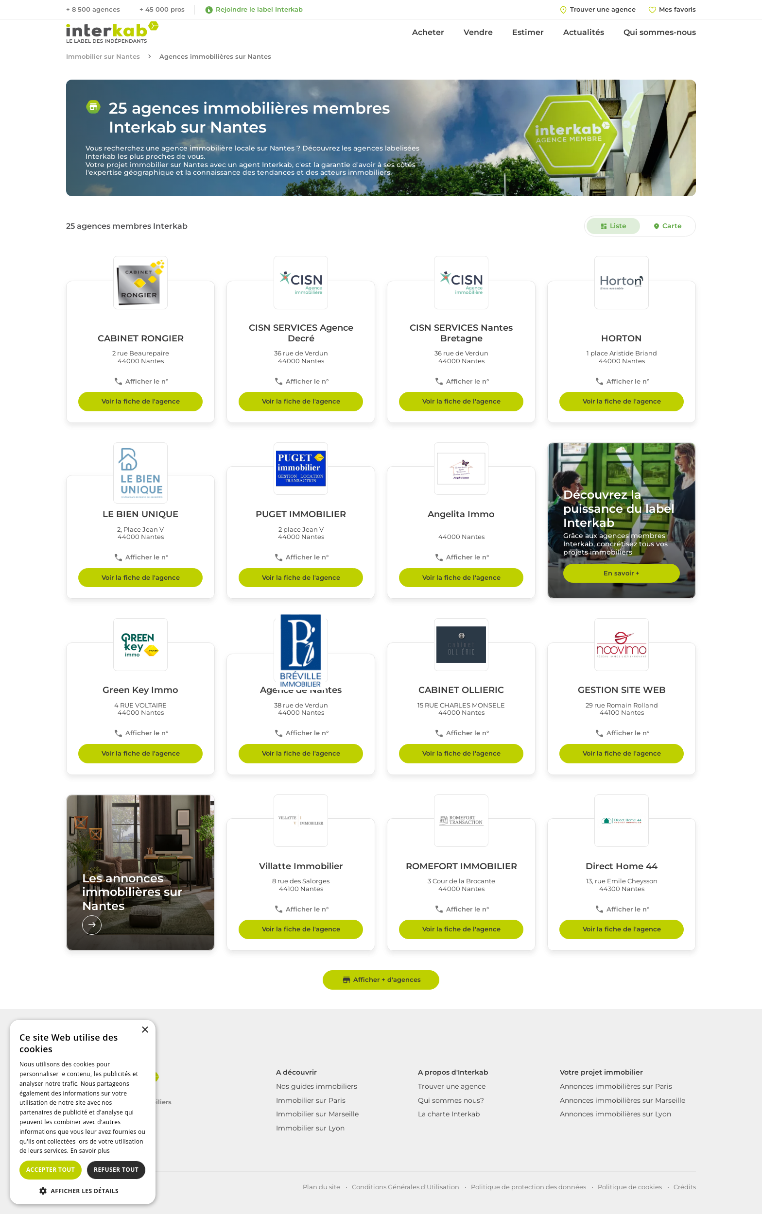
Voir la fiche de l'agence (141, 401)
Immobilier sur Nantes (103, 56)
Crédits (685, 1187)
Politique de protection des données (528, 1187)
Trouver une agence (451, 1086)
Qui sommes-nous (659, 32)
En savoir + (622, 573)
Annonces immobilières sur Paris (616, 1086)
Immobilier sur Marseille (317, 1114)
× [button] (144, 1030)
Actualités (583, 32)
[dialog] (83, 1112)
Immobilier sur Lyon (310, 1128)
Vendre (478, 32)
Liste (613, 225)
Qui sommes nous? (451, 1100)
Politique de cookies (630, 1187)
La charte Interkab (449, 1114)
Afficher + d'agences (381, 980)
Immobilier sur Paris (311, 1100)
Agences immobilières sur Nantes (215, 56)
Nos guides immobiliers (316, 1086)
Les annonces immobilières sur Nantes (132, 903)
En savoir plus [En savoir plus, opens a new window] (90, 1151)
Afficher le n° (140, 381)
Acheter (428, 32)
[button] (82, 1190)
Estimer (528, 32)
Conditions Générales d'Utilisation (405, 1187)
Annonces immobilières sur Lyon (615, 1114)
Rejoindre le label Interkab (253, 10)
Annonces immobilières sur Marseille (622, 1100)
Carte (667, 225)
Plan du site (321, 1187)
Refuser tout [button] (116, 1169)
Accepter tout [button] (50, 1169)
